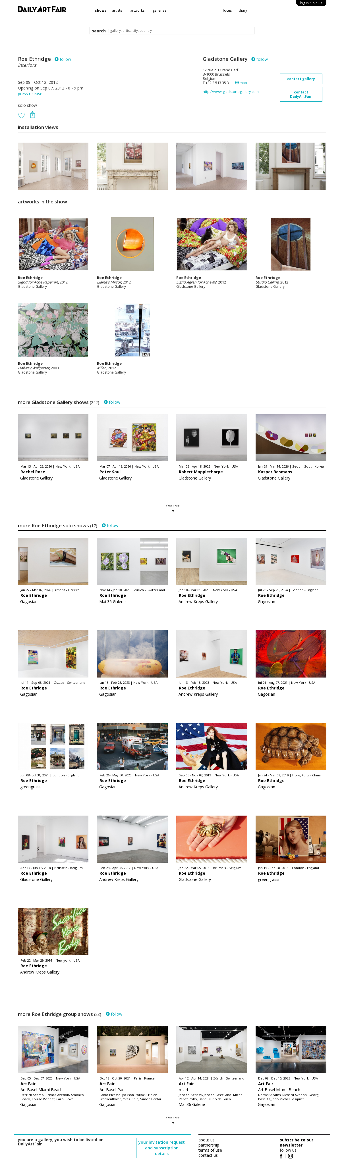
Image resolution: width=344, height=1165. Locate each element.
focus (227, 10)
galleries (159, 10)
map (241, 82)
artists (117, 10)
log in (311, 3)
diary (243, 10)
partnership (208, 1145)
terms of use (210, 1150)
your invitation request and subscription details (161, 1147)
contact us (208, 1155)
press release (30, 93)
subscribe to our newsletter (296, 1142)
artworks (137, 10)
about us (206, 1140)
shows (100, 10)
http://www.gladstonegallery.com (231, 91)
